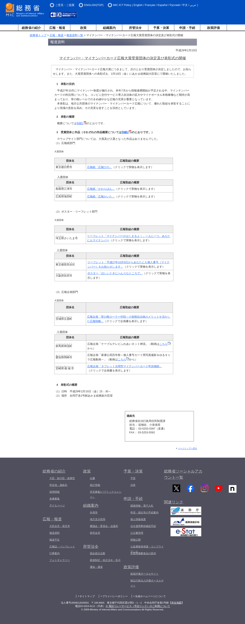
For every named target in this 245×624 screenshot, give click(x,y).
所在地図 (176, 602)
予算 (132, 478)
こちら (163, 344)
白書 (92, 478)
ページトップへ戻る (187, 448)
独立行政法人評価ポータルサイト (147, 583)
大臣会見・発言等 (59, 526)
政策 (83, 28)
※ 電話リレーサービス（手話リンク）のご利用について (137, 606)
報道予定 (54, 539)
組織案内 (109, 28)
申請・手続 (187, 28)
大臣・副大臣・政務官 (62, 478)
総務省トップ (38, 35)
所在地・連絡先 (58, 485)
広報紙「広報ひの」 (99, 167)
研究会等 (95, 532)
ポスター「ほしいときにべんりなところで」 (115, 273)
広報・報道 (57, 28)
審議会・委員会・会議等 (104, 526)
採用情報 (54, 491)
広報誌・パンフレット (62, 546)
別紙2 (127, 132)
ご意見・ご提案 (65, 5)
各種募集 (54, 498)
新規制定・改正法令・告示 (105, 560)
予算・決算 (161, 28)
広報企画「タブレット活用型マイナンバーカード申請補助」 (124, 366)
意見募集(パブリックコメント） (105, 494)
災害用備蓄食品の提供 (143, 553)
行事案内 (54, 553)
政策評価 (213, 28)
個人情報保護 (138, 519)
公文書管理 (136, 532)
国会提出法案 (97, 553)
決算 (132, 485)
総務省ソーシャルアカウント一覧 (183, 474)
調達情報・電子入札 (141, 505)
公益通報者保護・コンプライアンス (147, 549)
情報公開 (135, 539)
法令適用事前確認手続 (143, 526)
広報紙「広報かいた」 (101, 196)
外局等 (94, 512)
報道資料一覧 (74, 35)
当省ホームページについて (150, 596)
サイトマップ (87, 596)
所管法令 (135, 28)
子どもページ (57, 505)
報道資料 (54, 532)
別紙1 (81, 123)
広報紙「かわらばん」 (101, 188)
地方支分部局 (97, 519)
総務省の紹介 (31, 28)
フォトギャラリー (59, 560)
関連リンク (173, 504)
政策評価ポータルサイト (144, 573)
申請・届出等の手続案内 (144, 512)
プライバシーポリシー (115, 596)
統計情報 (95, 485)
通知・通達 (96, 566)
